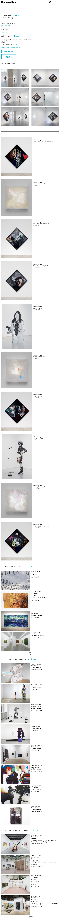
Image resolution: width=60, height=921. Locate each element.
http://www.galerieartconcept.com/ (11, 47)
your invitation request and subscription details (11, 910)
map (15, 44)
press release (5, 26)
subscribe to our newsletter (11, 914)
